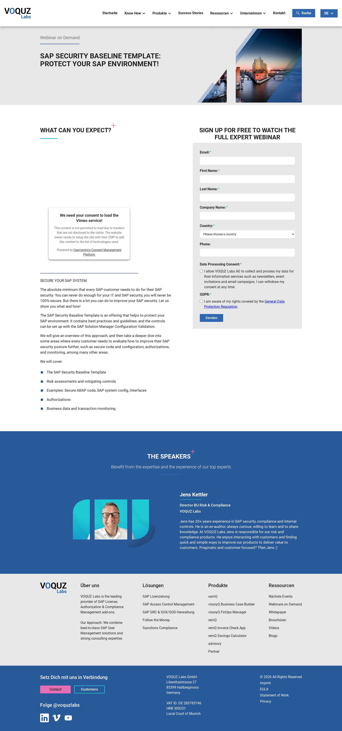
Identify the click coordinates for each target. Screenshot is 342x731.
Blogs (273, 636)
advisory (214, 644)
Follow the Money (156, 620)
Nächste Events (280, 596)
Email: (205, 152)
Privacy (265, 701)
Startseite (110, 13)
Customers (89, 689)
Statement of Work (274, 695)
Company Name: (213, 207)
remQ (212, 620)
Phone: (205, 244)
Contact (56, 689)
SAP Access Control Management (168, 604)
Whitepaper (277, 612)
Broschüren (277, 620)
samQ (212, 596)
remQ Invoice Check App (227, 628)
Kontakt (279, 13)
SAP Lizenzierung (156, 596)
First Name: (210, 171)
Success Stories (190, 13)
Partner (213, 651)
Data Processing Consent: (221, 264)
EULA (264, 689)
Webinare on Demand (285, 604)
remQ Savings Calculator (227, 636)
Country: (207, 226)
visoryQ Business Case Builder (231, 604)
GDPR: (205, 294)
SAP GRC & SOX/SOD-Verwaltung (168, 612)
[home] (17, 13)
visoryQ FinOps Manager (227, 612)
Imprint (265, 683)
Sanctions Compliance (160, 628)
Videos (274, 628)
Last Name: (209, 189)
